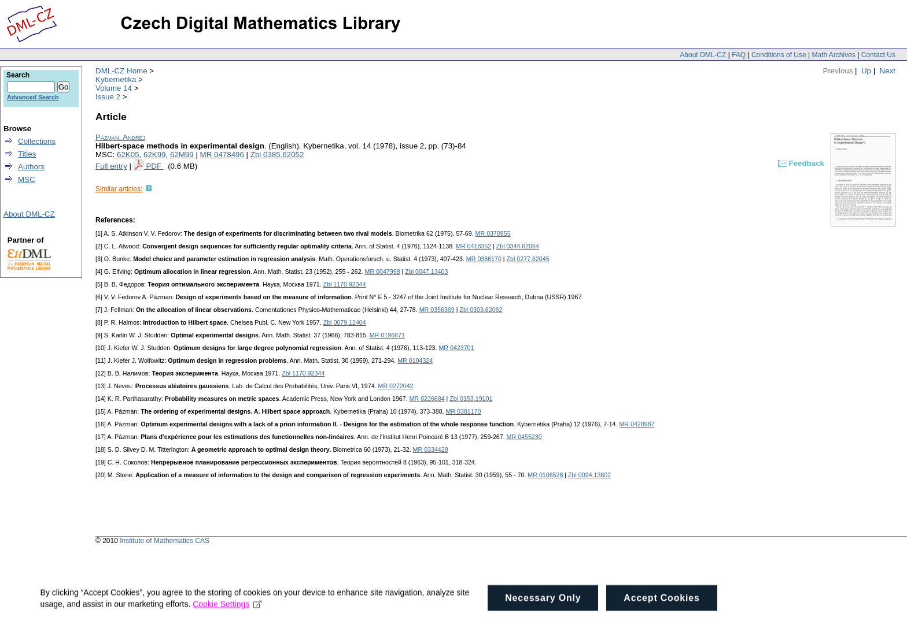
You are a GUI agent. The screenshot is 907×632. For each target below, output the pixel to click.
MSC (26, 179)
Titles (27, 154)
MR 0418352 (473, 246)
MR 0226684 (427, 398)
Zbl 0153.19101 (470, 398)
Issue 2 (107, 96)
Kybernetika (115, 79)
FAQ (739, 55)
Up (866, 70)
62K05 (128, 154)
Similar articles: (118, 189)
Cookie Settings (227, 619)
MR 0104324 (415, 360)
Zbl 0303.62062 (480, 309)
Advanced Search (32, 97)
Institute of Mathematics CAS (164, 541)
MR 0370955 (493, 233)
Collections (37, 141)
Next (887, 70)
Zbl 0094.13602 (589, 474)
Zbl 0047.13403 (426, 271)
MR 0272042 (396, 385)
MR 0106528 (545, 474)
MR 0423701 (456, 347)
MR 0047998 (382, 271)
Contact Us (878, 55)
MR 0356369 (437, 309)
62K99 (154, 154)
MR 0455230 (524, 436)
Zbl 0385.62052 (277, 154)
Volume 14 (113, 88)
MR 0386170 (484, 258)
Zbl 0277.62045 (528, 258)
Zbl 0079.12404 (344, 322)
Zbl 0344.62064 (517, 246)
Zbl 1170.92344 (344, 284)
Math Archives (833, 55)
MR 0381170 (463, 411)
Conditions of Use (778, 55)
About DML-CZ (703, 55)
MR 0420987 (636, 424)
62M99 (182, 154)
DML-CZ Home (121, 70)
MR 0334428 (430, 449)
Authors (31, 166)
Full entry (111, 166)
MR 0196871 (387, 335)
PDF (154, 166)
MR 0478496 (222, 154)
